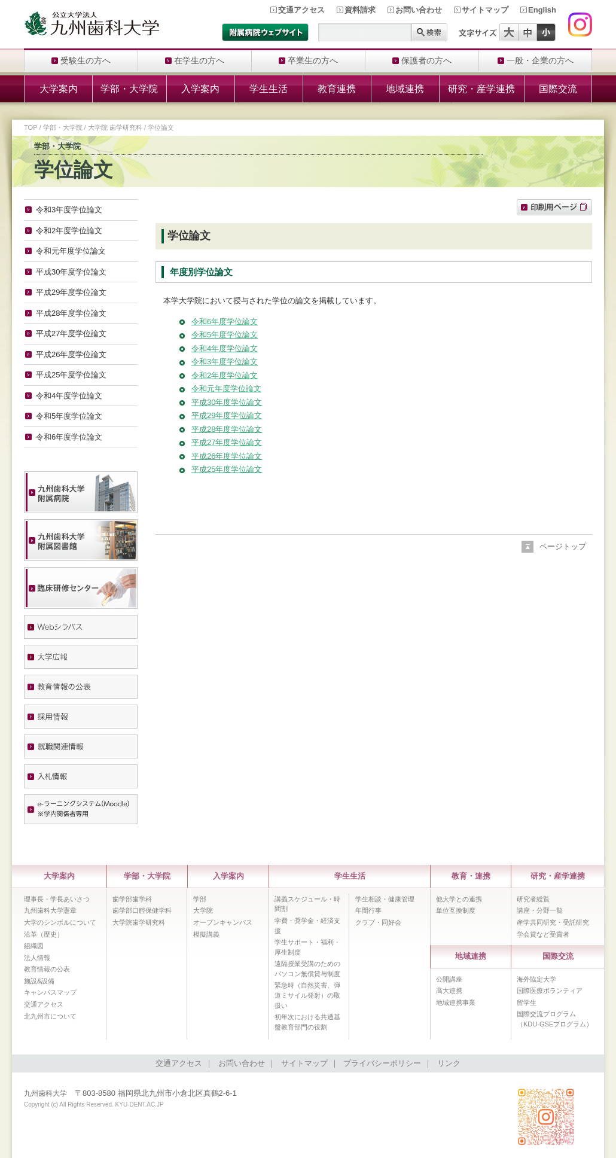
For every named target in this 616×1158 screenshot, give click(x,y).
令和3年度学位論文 (224, 361)
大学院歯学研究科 (138, 922)
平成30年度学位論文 (226, 402)
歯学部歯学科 (132, 899)
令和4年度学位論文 (224, 348)
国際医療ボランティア (550, 990)
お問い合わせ (418, 9)
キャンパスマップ (50, 992)
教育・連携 (471, 875)
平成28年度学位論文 (226, 429)
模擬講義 (206, 934)
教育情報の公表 (47, 969)
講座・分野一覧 (540, 910)
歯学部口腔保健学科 (142, 910)
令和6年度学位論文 (224, 321)
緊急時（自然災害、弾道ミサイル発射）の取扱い (307, 995)
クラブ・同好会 (378, 922)
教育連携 (337, 89)
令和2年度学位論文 (224, 375)
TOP (30, 127)
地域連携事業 (455, 1002)
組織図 (34, 945)
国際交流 (558, 89)
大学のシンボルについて (60, 922)
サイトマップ (485, 9)
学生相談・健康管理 (384, 899)
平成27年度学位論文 (226, 442)
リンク (449, 1063)
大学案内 (58, 89)
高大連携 (449, 990)
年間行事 (368, 910)
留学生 (526, 1002)
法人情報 (37, 957)
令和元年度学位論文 (226, 388)
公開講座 (449, 979)
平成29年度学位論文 (226, 415)
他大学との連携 (459, 899)
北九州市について (50, 1016)
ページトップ (562, 546)
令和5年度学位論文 (224, 334)
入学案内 (200, 89)
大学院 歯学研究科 (115, 127)
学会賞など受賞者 (543, 934)
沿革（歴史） (43, 934)
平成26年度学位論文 (226, 456)
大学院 (203, 910)
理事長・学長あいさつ (57, 899)
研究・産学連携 (481, 89)
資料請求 (360, 9)
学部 (199, 899)
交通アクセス (301, 9)
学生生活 (268, 89)
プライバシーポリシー (382, 1063)
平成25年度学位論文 (226, 469)
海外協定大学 (536, 979)
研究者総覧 (533, 899)
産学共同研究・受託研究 (553, 922)
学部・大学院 (129, 89)
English (542, 9)
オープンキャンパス (222, 922)
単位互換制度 (455, 910)
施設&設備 (39, 981)
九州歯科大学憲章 (50, 910)
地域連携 (405, 89)
